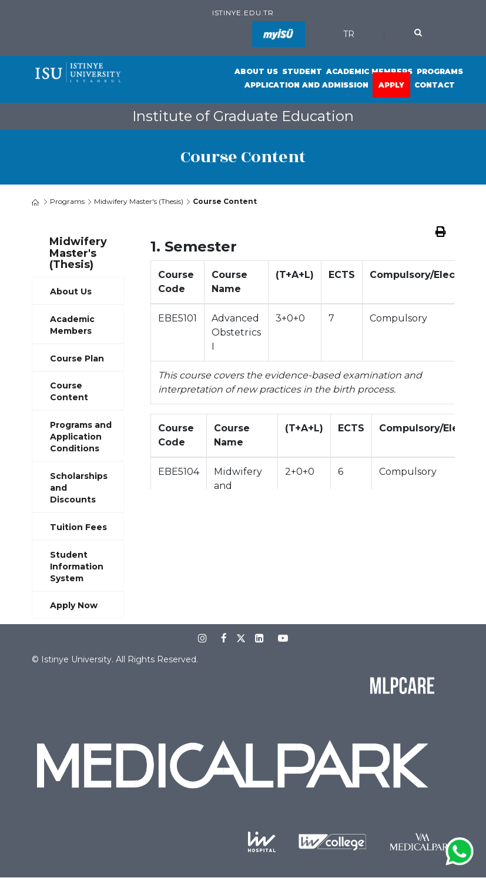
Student (302, 71)
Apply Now (74, 605)
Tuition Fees (78, 527)
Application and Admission (306, 85)
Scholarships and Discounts (79, 488)
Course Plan (77, 358)
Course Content (69, 391)
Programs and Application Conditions (81, 437)
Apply (391, 85)
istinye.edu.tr (243, 12)
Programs (440, 71)
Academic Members (369, 71)
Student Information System (76, 566)
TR (348, 34)
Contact (434, 85)
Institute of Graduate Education (243, 116)
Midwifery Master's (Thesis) (138, 201)
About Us (256, 71)
